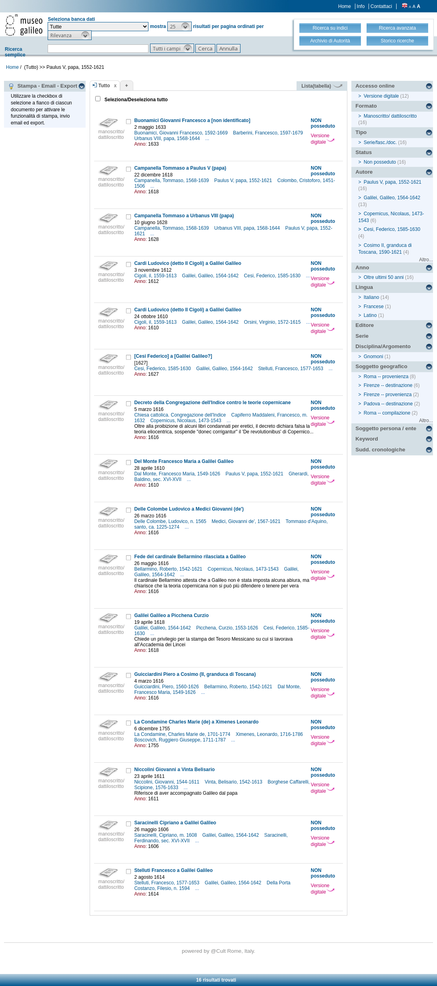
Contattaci (381, 6)
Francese (374, 306)
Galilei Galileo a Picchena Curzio (171, 615)
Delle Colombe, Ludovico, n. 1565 (170, 521)
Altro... (426, 260)
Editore (364, 325)
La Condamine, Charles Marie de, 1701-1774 (182, 734)
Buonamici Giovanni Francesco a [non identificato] (192, 120)
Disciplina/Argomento (383, 346)
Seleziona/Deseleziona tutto (135, 99)
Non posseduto (380, 162)
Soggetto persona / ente (385, 428)
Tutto (104, 85)
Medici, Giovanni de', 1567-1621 (247, 521)
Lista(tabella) (321, 86)
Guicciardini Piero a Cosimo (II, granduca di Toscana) (195, 674)
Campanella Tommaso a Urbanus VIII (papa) (184, 215)
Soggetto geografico (381, 366)
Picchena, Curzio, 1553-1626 (227, 628)
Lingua (364, 287)
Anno (362, 268)
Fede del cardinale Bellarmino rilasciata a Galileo (190, 556)
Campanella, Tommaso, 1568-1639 (172, 180)
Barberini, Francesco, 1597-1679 (268, 133)
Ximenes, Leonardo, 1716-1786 (270, 734)
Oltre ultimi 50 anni (384, 277)
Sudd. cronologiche (380, 450)
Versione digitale (323, 139)
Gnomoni (373, 356)
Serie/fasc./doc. (380, 142)
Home (344, 6)
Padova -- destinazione (388, 404)
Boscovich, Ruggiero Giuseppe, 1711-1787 (180, 740)
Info (361, 6)
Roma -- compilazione (387, 413)
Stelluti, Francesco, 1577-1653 (291, 368)
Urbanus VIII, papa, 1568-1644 (167, 138)
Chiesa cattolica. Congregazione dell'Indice (180, 415)
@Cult (219, 951)
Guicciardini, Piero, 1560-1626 (167, 686)
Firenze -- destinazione (388, 385)
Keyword (366, 439)
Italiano (371, 297)
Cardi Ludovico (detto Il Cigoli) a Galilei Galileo (187, 263)
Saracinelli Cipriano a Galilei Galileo (175, 823)
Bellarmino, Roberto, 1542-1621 (168, 569)
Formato (366, 106)
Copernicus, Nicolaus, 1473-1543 (186, 420)
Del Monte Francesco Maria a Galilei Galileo (183, 461)
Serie (362, 336)
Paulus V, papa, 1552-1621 (243, 180)
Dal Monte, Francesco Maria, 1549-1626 (177, 474)
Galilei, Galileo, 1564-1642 (211, 276)
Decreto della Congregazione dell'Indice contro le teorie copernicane (212, 402)
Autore (364, 172)
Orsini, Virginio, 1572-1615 (273, 322)
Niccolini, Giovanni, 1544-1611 (167, 782)
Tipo (361, 132)
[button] (179, 26)
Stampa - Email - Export (42, 86)
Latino (370, 315)
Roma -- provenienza (386, 376)
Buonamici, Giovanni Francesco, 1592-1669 (181, 133)
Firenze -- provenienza (388, 394)
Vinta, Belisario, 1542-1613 (234, 782)
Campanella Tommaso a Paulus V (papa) (180, 168)
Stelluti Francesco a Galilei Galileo (173, 870)
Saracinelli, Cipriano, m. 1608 (166, 835)
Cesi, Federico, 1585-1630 (273, 276)
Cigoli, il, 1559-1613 (156, 276)
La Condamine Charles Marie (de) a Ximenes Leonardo (196, 722)
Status (363, 152)
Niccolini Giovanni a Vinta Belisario (174, 769)
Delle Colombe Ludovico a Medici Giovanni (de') (189, 509)
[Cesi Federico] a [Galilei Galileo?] (173, 356)
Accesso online (375, 86)
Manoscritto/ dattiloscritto (390, 116)
